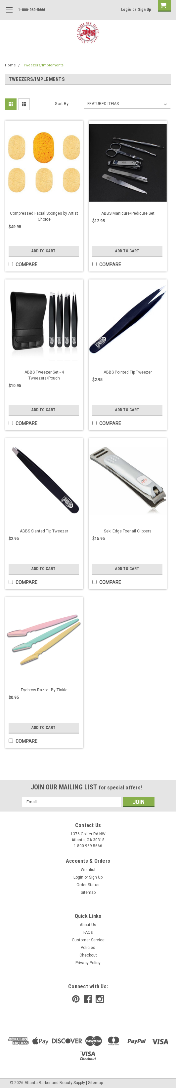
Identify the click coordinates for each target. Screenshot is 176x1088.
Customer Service (88, 940)
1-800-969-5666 (31, 10)
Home (10, 65)
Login (126, 9)
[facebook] (88, 999)
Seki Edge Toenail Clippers (128, 531)
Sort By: (62, 103)
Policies (88, 947)
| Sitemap (94, 1082)
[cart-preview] (162, 6)
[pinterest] (76, 999)
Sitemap (88, 892)
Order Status (88, 885)
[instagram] (100, 999)
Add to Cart (43, 251)
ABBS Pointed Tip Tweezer (128, 372)
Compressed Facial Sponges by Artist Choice (44, 216)
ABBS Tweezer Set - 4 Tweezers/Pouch (44, 375)
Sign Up (144, 9)
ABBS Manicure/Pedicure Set (127, 213)
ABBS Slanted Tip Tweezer (44, 531)
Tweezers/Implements (43, 65)
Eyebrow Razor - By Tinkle (44, 690)
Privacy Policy (88, 963)
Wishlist (88, 869)
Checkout (88, 955)
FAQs (88, 932)
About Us (88, 925)
